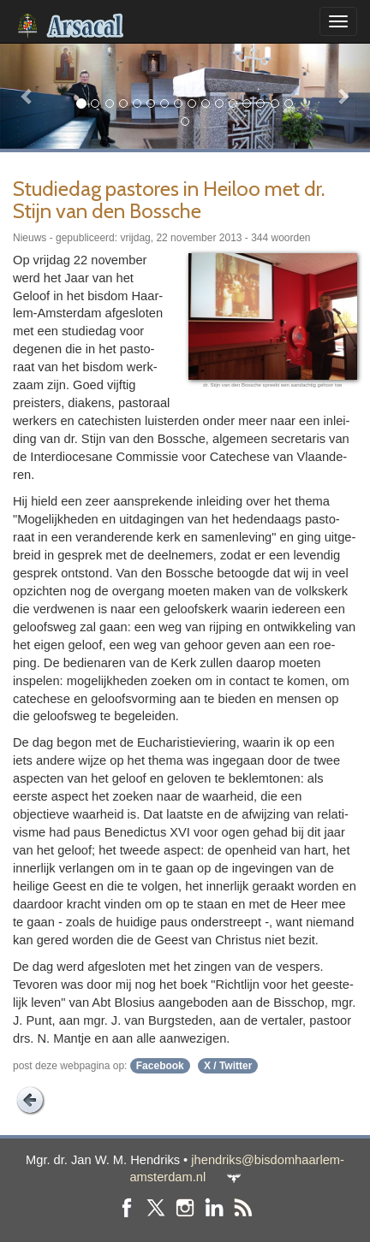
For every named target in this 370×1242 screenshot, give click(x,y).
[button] (28, 96)
